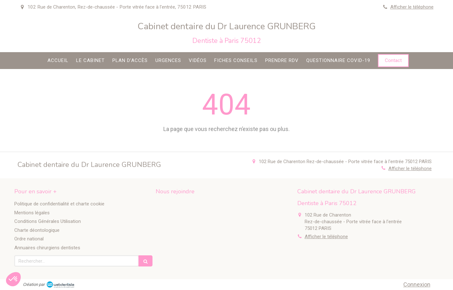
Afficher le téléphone (412, 7)
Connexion (416, 284)
